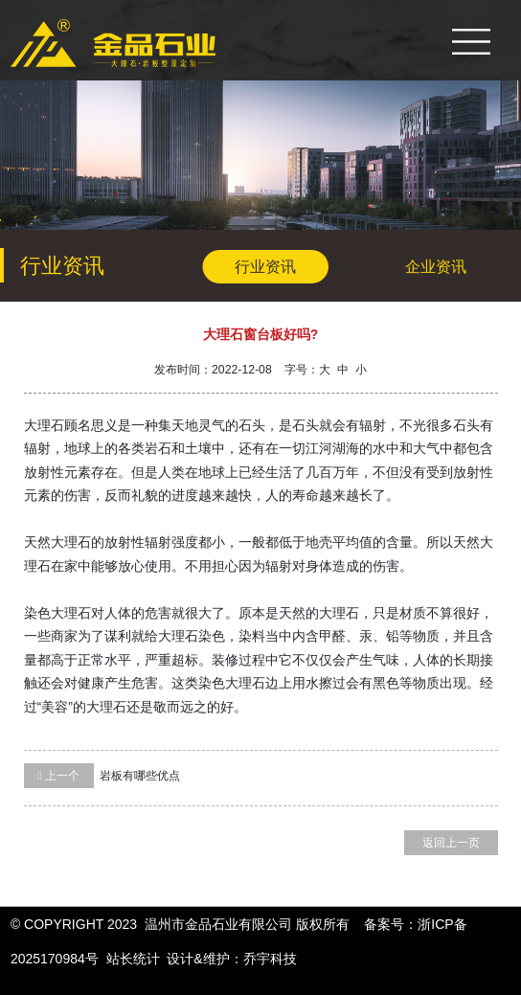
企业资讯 (435, 267)
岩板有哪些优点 (102, 775)
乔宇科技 (270, 958)
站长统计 (133, 958)
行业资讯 (265, 267)
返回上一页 (451, 842)
